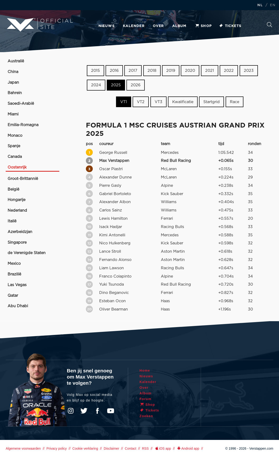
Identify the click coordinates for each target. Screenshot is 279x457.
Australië (16, 61)
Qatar (13, 295)
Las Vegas (17, 285)
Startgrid (211, 102)
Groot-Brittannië (23, 179)
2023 (249, 71)
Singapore (17, 242)
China (13, 72)
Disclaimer (111, 448)
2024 (96, 85)
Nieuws (106, 26)
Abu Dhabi (18, 306)
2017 (133, 71)
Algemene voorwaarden (23, 448)
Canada (15, 157)
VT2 (140, 102)
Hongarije (16, 200)
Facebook (97, 411)
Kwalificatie (182, 102)
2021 (209, 71)
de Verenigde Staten (27, 253)
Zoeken (269, 24)
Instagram (70, 411)
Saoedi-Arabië (21, 103)
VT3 (158, 102)
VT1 (123, 102)
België (13, 189)
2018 (152, 71)
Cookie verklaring (85, 448)
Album (179, 26)
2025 (116, 85)
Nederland (17, 210)
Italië (12, 221)
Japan (13, 82)
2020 (190, 71)
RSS (145, 448)
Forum (146, 399)
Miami (13, 114)
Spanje (14, 146)
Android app (188, 448)
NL (260, 5)
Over (158, 26)
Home (145, 370)
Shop (203, 26)
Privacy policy (56, 448)
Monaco (15, 135)
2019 (170, 71)
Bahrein (15, 93)
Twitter (84, 411)
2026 (135, 85)
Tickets (230, 26)
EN (272, 5)
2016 (114, 71)
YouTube (110, 411)
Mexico (14, 263)
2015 (95, 71)
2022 (229, 71)
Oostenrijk (17, 167)
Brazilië (14, 274)
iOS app (162, 448)
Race (234, 102)
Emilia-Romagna (23, 125)
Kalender (133, 26)
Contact (130, 448)
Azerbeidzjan (20, 232)
